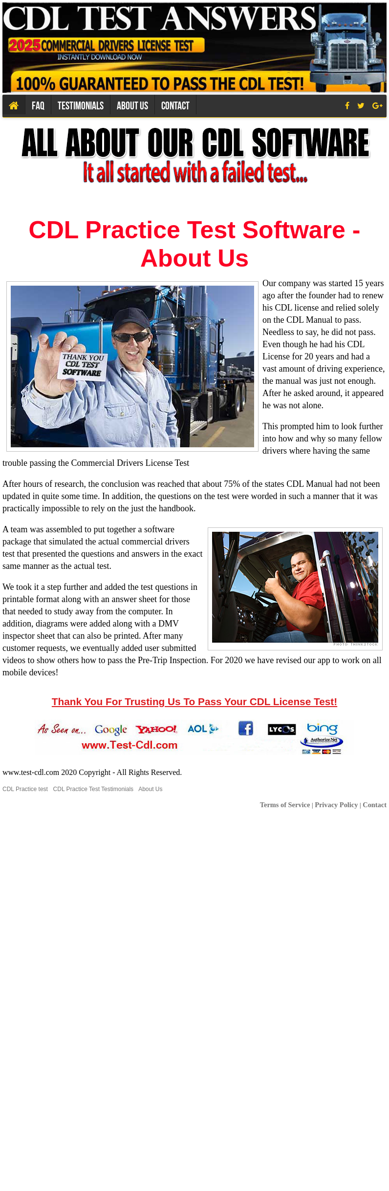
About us (132, 105)
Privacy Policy (336, 805)
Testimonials (81, 105)
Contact (175, 105)
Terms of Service (285, 805)
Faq (38, 105)
